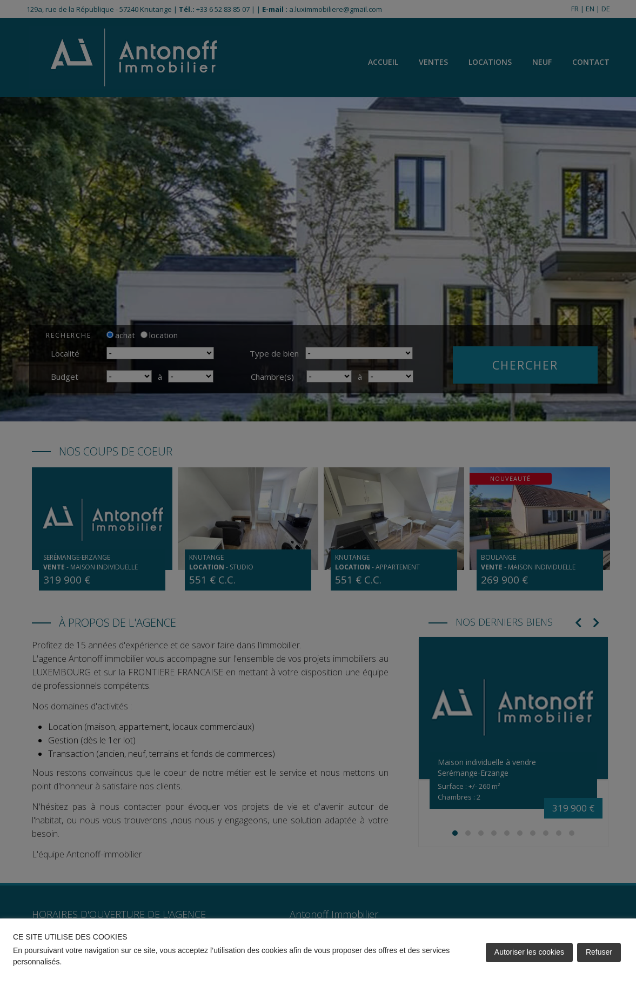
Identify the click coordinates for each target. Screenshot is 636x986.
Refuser (599, 952)
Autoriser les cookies (529, 952)
